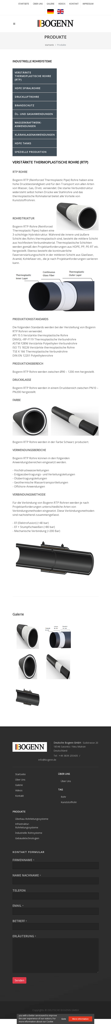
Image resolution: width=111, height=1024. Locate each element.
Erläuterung (24, 936)
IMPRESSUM (88, 3)
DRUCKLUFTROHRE (27, 96)
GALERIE (50, 3)
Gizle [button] (63, 1019)
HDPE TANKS (23, 143)
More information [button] (80, 1019)
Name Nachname (27, 875)
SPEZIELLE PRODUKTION (30, 152)
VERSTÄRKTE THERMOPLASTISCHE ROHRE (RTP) (33, 76)
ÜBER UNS (38, 3)
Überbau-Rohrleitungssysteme (31, 818)
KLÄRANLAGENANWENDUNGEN (35, 134)
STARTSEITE (23, 3)
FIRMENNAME (23, 860)
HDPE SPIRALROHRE (27, 88)
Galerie (19, 785)
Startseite (20, 774)
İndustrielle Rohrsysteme (28, 832)
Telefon (19, 890)
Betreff (20, 921)
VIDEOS (61, 3)
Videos (18, 790)
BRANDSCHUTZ (24, 105)
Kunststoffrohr (69, 802)
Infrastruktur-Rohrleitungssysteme (26, 825)
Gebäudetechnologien (27, 838)
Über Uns (20, 779)
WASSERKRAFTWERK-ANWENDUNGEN (28, 124)
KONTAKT (74, 3)
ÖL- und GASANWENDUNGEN (34, 114)
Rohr (63, 796)
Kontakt (19, 795)
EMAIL (18, 906)
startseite (49, 44)
